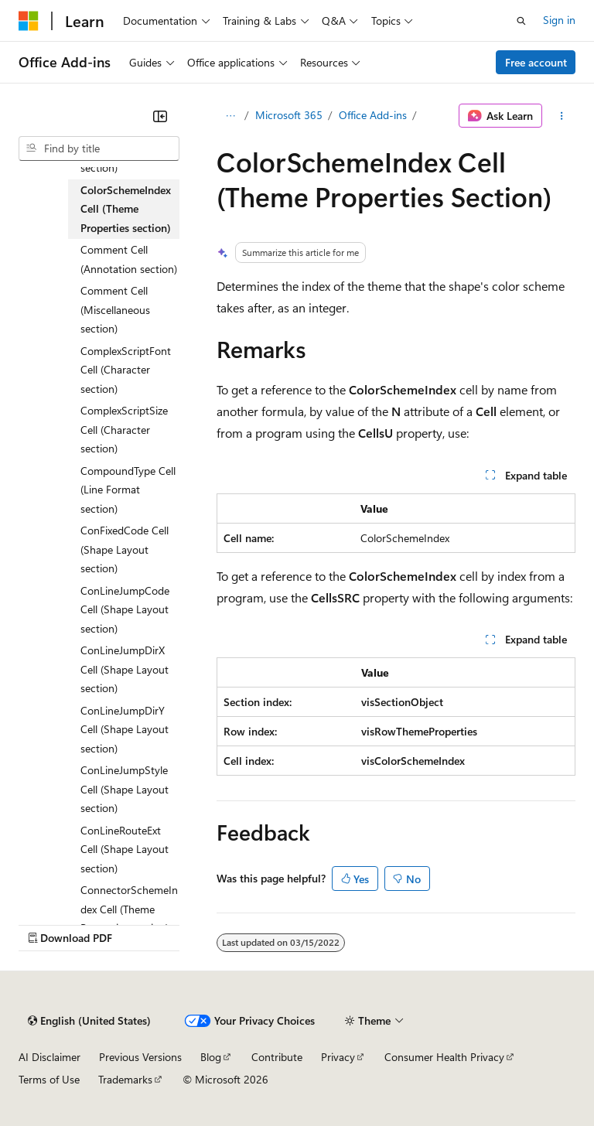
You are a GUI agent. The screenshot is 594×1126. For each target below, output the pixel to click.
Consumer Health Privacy (444, 1056)
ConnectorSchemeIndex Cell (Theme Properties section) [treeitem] (129, 908)
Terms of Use (49, 1079)
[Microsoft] (29, 21)
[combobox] (99, 148)
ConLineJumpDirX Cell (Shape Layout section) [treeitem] (124, 669)
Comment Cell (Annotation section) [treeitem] (128, 259)
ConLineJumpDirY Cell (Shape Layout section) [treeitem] (124, 729)
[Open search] (521, 21)
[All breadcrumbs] (230, 116)
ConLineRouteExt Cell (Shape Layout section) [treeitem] (124, 849)
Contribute (276, 1056)
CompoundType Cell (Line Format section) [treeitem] (128, 489)
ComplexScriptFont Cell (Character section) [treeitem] (125, 369)
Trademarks (125, 1079)
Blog (210, 1056)
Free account (536, 62)
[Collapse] (160, 116)
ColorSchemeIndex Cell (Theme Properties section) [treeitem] (125, 209)
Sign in (559, 19)
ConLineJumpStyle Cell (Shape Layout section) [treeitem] (124, 789)
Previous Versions (140, 1056)
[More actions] (561, 116)
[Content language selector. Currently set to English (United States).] (89, 1020)
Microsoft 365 (289, 114)
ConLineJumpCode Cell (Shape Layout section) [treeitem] (124, 609)
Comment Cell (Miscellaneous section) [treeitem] (115, 309)
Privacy (338, 1056)
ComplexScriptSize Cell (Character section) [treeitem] (124, 429)
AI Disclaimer (49, 1056)
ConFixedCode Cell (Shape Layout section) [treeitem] (124, 549)
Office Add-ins (373, 114)
